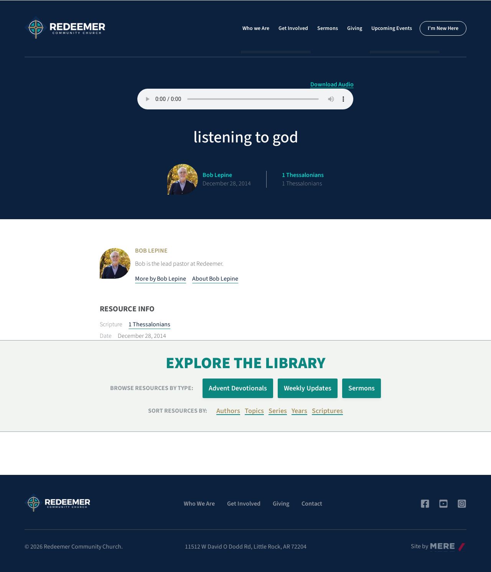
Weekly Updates (307, 388)
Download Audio (332, 84)
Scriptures (327, 411)
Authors (228, 411)
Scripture (111, 324)
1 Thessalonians (149, 324)
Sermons (327, 28)
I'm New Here (443, 28)
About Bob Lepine (215, 278)
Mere (435, 544)
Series (278, 411)
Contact (312, 503)
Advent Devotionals (238, 388)
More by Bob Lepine (160, 278)
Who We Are (199, 503)
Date (106, 336)
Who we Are (255, 28)
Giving (354, 28)
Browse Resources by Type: (151, 388)
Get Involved (293, 28)
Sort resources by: (177, 411)
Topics (254, 411)
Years (299, 411)
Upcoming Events (391, 28)
